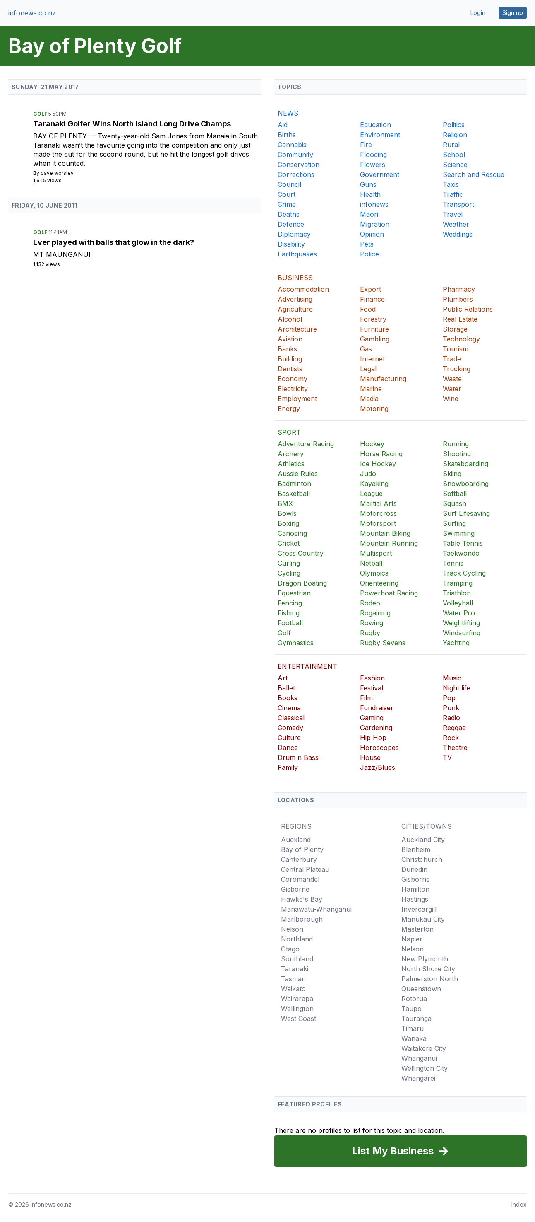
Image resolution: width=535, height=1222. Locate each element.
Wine (450, 398)
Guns (368, 184)
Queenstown (421, 989)
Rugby (370, 633)
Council (289, 184)
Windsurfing (461, 633)
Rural (451, 144)
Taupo (411, 1008)
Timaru (412, 1028)
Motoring (374, 408)
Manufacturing (383, 379)
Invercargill (419, 909)
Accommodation (303, 289)
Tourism (455, 349)
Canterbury (299, 859)
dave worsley (57, 173)
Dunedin (414, 869)
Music (452, 678)
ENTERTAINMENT (307, 666)
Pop (449, 698)
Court (286, 194)
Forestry (373, 319)
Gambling (374, 339)
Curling (289, 563)
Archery (291, 454)
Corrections (296, 174)
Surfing (454, 523)
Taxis (451, 184)
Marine (371, 389)
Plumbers (458, 299)
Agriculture (295, 309)
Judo (368, 473)
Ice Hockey (378, 464)
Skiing (452, 473)
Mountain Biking (385, 533)
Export (370, 289)
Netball (371, 563)
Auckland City (423, 839)
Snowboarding (466, 483)
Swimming (459, 533)
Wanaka (414, 1038)
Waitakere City (423, 1048)
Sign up (512, 12)
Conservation (298, 164)
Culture (289, 737)
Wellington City (424, 1068)
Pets (367, 244)
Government (379, 174)
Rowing (371, 623)
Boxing (288, 523)
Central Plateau (305, 869)
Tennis (453, 563)
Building (290, 359)
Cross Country (301, 553)
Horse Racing (381, 454)
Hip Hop (373, 737)
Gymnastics (296, 643)
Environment (380, 135)
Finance (372, 299)
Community (295, 154)
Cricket (289, 543)
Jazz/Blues (377, 767)
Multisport (376, 553)
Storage (455, 329)
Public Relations (468, 309)
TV (447, 757)
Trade (452, 359)
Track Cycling (464, 573)
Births (287, 135)
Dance (288, 747)
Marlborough (302, 919)
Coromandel (300, 879)
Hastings (414, 899)
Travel (453, 214)
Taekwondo (461, 553)
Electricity (293, 389)
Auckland (296, 839)
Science (455, 164)
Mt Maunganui (62, 254)
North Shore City (428, 969)
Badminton (294, 483)
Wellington (297, 1008)
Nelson (292, 929)
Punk (451, 708)
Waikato (293, 989)
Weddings (458, 234)
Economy (292, 379)
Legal (368, 369)
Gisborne (295, 889)
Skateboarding (465, 464)
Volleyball (458, 603)
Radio (451, 718)
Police (369, 254)
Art (283, 678)
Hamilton (415, 889)
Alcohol (290, 319)
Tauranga (416, 1018)
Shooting (457, 454)
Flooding (373, 154)
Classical (291, 718)
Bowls (287, 513)
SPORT (289, 432)
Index (519, 1204)
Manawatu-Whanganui (316, 909)
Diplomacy (294, 234)
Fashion (372, 678)
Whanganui (419, 1058)
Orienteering (379, 583)
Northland (297, 939)
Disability (291, 244)
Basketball (294, 493)
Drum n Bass (298, 757)
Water (452, 389)
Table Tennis (463, 543)
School (454, 154)
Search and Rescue (473, 174)
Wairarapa (297, 999)
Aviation (290, 339)
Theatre (455, 747)
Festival (371, 688)
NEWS (288, 113)
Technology (461, 339)
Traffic (453, 194)
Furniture (374, 329)
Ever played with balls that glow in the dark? (113, 242)
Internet (372, 359)
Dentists (290, 369)
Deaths (289, 214)
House (370, 757)
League (371, 493)
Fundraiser (376, 708)
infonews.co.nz (32, 13)
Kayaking (374, 483)
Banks (287, 349)
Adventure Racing (306, 444)
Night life (456, 688)
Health (370, 194)
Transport (458, 204)
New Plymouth (424, 959)
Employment (297, 398)
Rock (451, 737)
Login (477, 12)
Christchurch (421, 859)
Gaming (372, 718)
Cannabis (292, 144)
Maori (369, 214)
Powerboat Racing (389, 593)
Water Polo (460, 613)
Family (288, 767)
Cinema (289, 708)
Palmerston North (429, 979)
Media (369, 398)
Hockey (372, 444)
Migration (374, 224)
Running (456, 444)
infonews (374, 204)
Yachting (456, 643)
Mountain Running (389, 543)
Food (368, 309)
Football (290, 623)
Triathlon (457, 593)
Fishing (289, 613)
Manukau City (423, 919)
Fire (366, 144)
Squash (454, 503)
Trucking (456, 369)
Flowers (372, 164)
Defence (291, 224)
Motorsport (378, 523)
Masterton (417, 929)
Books (287, 698)
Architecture (297, 329)
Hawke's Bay (301, 899)
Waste (452, 379)
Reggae (454, 728)
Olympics (374, 573)
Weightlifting (461, 623)
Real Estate (460, 319)
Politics (454, 125)
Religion (455, 135)
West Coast (298, 1018)
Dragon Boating (302, 583)
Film (366, 698)
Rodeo (370, 603)
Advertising (295, 299)
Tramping (458, 583)
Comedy (290, 728)
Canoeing (292, 533)
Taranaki (294, 969)
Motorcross (378, 513)
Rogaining (375, 613)
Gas (366, 349)
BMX (285, 503)
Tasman (293, 979)
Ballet (286, 688)
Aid (283, 125)
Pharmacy (459, 289)
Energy (289, 408)
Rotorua (414, 999)
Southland (297, 959)
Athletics (291, 464)
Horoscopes (379, 747)
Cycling (289, 573)
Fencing (290, 603)
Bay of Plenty (61, 136)
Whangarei (418, 1078)
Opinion (372, 234)
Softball (455, 493)
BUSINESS (295, 277)
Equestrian (294, 593)
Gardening (376, 728)
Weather (456, 224)
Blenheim (415, 849)
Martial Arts (378, 503)
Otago (290, 949)
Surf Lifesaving (466, 513)
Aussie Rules (298, 473)
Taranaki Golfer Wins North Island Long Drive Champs (132, 123)
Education (375, 125)
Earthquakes (297, 254)
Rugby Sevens (382, 643)
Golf (40, 114)
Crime (287, 204)
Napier (411, 939)
